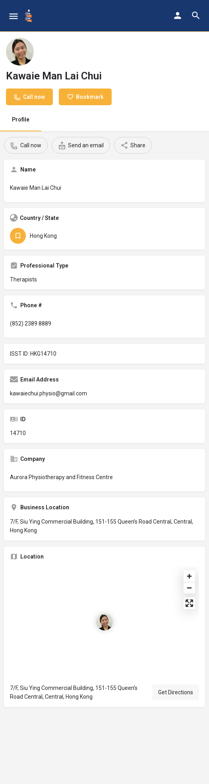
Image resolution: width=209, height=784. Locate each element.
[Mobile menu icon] (13, 16)
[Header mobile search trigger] (196, 15)
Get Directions (175, 692)
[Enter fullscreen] (189, 603)
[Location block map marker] (104, 622)
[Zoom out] (189, 587)
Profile (20, 119)
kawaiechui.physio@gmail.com (48, 393)
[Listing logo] (20, 51)
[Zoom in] (189, 576)
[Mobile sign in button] (177, 15)
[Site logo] (29, 16)
